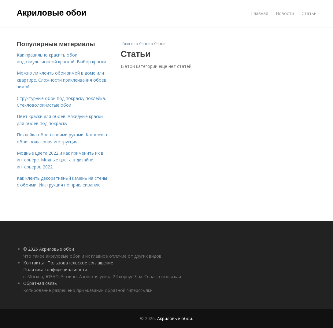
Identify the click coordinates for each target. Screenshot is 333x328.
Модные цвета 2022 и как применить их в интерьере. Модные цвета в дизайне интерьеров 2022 (60, 160)
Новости (285, 13)
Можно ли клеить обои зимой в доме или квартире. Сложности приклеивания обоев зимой (61, 80)
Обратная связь (40, 283)
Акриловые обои (52, 12)
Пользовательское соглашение (80, 263)
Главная (259, 13)
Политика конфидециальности (55, 269)
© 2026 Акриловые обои (48, 249)
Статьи (309, 13)
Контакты (33, 263)
